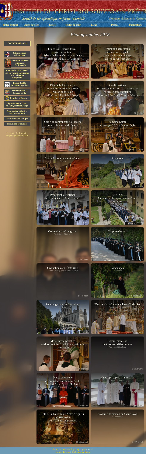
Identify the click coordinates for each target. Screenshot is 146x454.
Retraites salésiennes (16, 98)
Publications (135, 24)
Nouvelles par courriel (17, 124)
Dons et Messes (17, 43)
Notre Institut (10, 24)
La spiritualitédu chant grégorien (16, 84)
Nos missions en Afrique (17, 118)
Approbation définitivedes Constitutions (17, 112)
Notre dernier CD (16, 92)
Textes (52, 24)
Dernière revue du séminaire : (16, 63)
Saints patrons (31, 24)
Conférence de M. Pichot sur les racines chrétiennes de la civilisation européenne (17, 74)
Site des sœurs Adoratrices (15, 54)
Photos (114, 24)
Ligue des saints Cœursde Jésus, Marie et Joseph (17, 104)
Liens (94, 24)
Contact (89, 449)
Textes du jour (73, 24)
